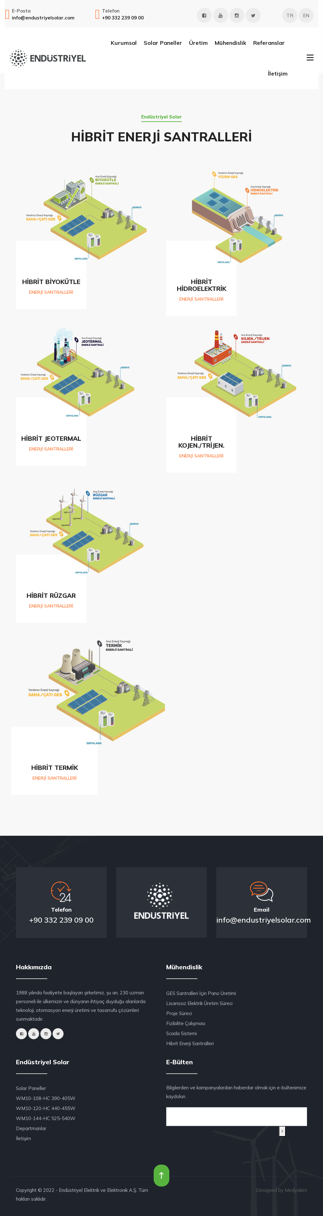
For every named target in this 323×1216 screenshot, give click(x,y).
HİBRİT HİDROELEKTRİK (201, 285)
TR (289, 15)
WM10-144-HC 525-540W (45, 1118)
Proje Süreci (179, 1013)
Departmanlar (31, 1128)
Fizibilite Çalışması (185, 1023)
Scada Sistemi (181, 1033)
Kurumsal (124, 42)
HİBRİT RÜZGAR (51, 595)
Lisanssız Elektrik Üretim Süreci (199, 1003)
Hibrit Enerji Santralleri (190, 1043)
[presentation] (196, 1133)
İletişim (278, 73)
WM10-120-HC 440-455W (45, 1108)
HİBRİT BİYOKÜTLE (51, 282)
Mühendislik (230, 42)
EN (306, 15)
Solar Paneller (163, 42)
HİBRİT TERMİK (54, 767)
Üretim (198, 42)
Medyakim (296, 1190)
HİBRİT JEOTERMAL (51, 438)
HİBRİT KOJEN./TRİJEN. (201, 441)
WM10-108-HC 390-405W (45, 1098)
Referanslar (269, 42)
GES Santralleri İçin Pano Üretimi (201, 993)
